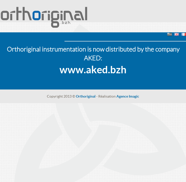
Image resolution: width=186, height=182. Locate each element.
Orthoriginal (86, 96)
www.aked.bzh (93, 69)
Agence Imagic (127, 96)
